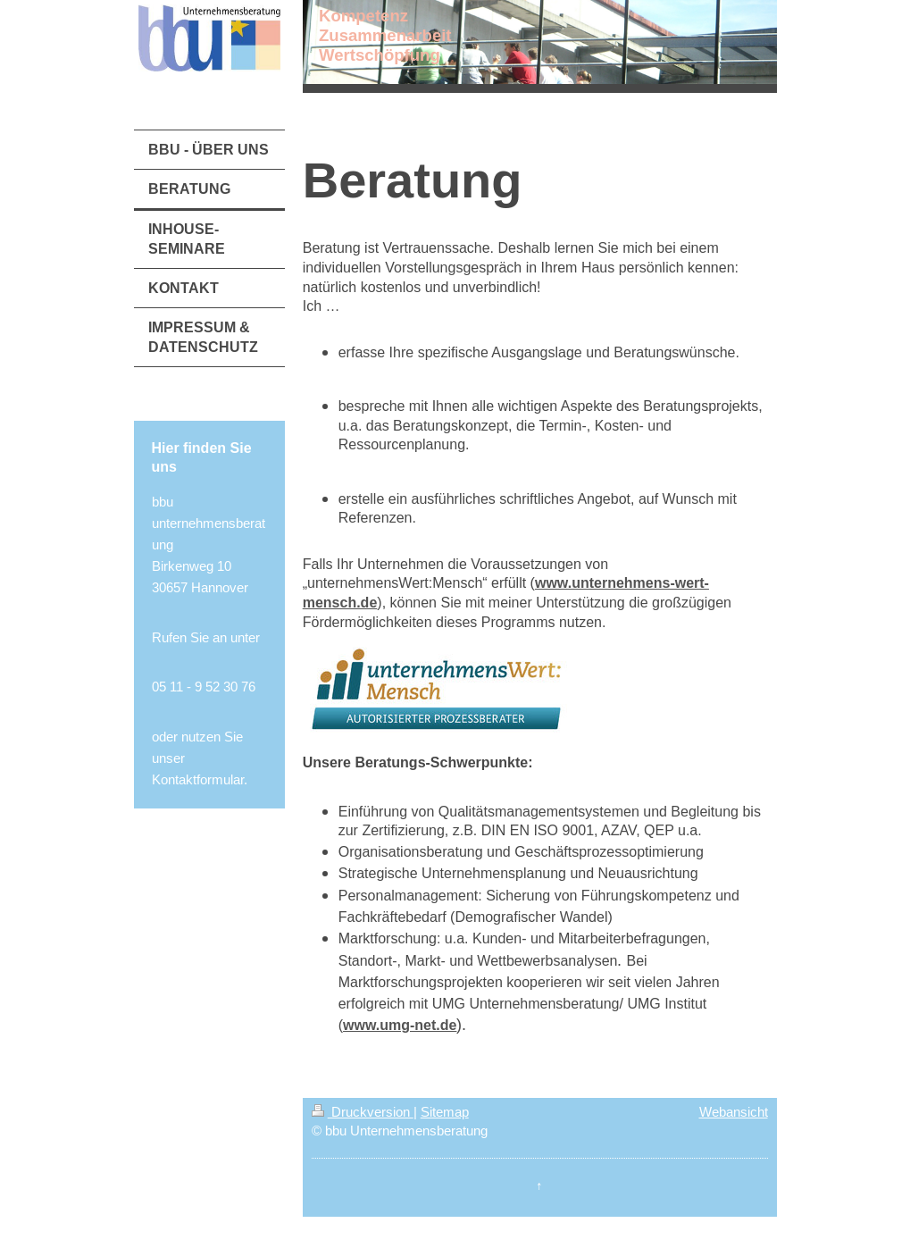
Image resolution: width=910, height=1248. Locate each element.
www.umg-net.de (399, 1025)
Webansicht (733, 1111)
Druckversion (362, 1111)
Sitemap (445, 1111)
